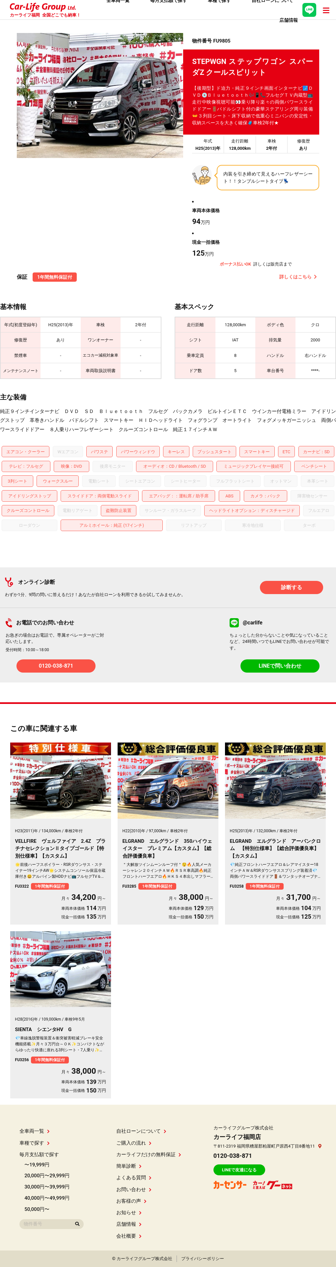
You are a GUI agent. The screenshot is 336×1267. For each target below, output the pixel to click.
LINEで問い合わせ (280, 666)
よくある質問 (134, 1178)
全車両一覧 (34, 1131)
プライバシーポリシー (202, 1258)
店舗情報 (129, 1224)
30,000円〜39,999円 (47, 1187)
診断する (291, 587)
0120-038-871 (56, 666)
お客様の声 (131, 1201)
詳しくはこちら (298, 276)
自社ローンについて (141, 1131)
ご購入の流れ (134, 1143)
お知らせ (129, 1213)
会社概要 (129, 1236)
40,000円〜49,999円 (47, 1198)
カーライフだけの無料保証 (148, 1154)
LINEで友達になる (239, 1169)
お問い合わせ (134, 1189)
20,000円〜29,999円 (47, 1176)
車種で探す (34, 1143)
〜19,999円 (36, 1165)
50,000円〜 (36, 1209)
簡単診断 (129, 1166)
